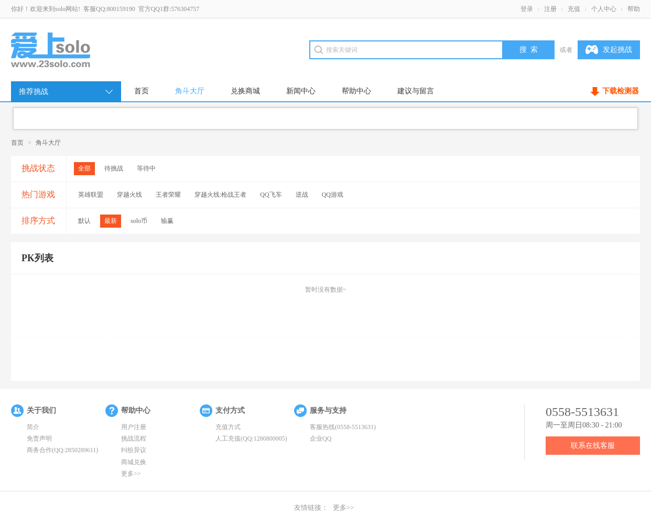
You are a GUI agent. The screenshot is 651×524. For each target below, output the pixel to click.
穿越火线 (129, 194)
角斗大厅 (189, 91)
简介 (33, 427)
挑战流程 (133, 438)
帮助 (633, 9)
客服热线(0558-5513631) (343, 427)
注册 (550, 9)
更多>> (131, 473)
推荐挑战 (66, 92)
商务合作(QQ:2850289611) (62, 450)
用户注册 (133, 427)
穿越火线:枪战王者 (220, 194)
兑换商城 (245, 91)
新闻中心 (301, 91)
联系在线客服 (593, 446)
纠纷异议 (133, 450)
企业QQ (320, 438)
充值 (574, 9)
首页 (141, 91)
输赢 (167, 220)
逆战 (302, 194)
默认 (84, 220)
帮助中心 (356, 91)
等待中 (146, 168)
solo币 (139, 220)
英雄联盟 (90, 194)
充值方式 (228, 427)
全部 (84, 168)
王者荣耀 (168, 194)
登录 (526, 9)
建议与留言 (415, 91)
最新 (110, 220)
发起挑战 (608, 50)
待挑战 (113, 168)
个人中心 (603, 9)
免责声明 (39, 438)
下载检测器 (620, 91)
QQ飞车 (270, 194)
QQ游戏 (332, 194)
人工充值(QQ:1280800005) (251, 438)
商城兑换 (133, 462)
